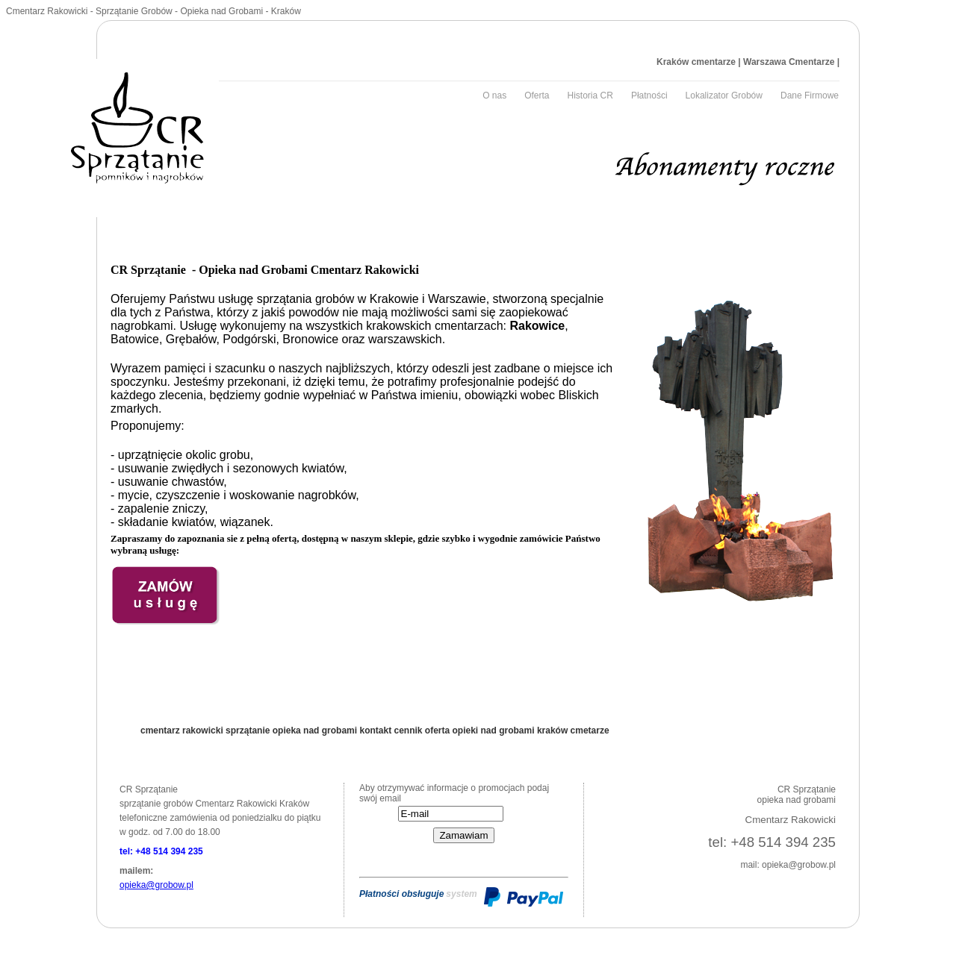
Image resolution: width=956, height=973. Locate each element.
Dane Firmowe (809, 95)
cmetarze (590, 730)
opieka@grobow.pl (156, 885)
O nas (494, 95)
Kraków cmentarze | (699, 62)
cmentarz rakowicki (183, 730)
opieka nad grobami (316, 730)
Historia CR (590, 95)
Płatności (649, 95)
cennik (409, 730)
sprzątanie (249, 730)
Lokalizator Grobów (724, 95)
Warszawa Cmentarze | (790, 62)
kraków (554, 730)
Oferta (536, 95)
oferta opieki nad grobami (481, 730)
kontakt (376, 730)
